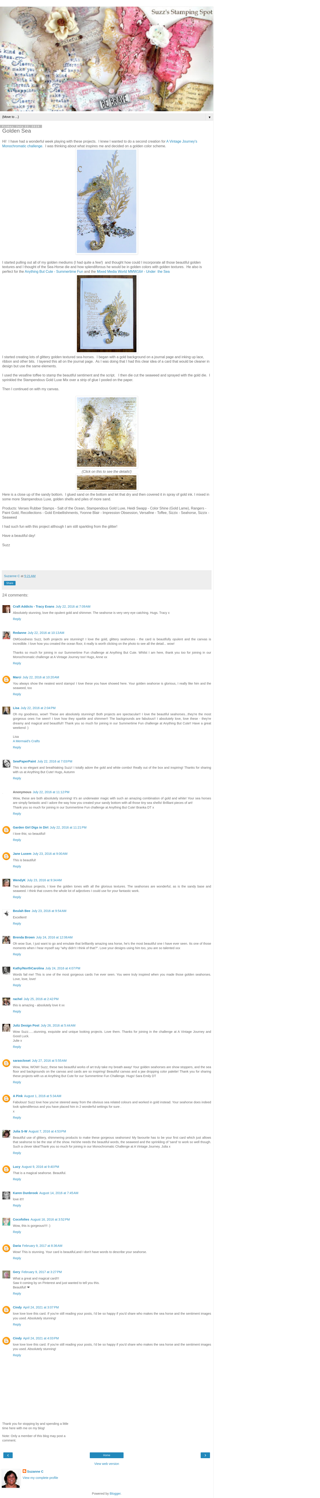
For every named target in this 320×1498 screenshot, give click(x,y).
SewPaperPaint (24, 761)
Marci (17, 677)
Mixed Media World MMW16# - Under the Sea (133, 271)
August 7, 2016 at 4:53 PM (47, 1131)
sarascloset (21, 1060)
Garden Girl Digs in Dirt (30, 827)
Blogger (115, 1493)
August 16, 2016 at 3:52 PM (50, 1219)
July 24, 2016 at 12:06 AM (54, 937)
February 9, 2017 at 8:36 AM (42, 1245)
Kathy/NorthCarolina (28, 968)
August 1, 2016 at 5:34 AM (42, 1096)
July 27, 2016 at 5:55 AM (49, 1060)
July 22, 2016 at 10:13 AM (46, 633)
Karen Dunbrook (25, 1193)
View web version (106, 1464)
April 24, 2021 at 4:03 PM (41, 1338)
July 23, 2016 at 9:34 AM (44, 880)
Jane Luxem (22, 853)
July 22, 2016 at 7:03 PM (54, 761)
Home (106, 1455)
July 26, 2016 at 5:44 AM (58, 1025)
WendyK (19, 880)
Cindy (17, 1307)
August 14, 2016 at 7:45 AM (58, 1193)
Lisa (16, 708)
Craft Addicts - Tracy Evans (33, 606)
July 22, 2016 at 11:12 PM (51, 792)
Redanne (19, 633)
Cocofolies (21, 1219)
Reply (17, 619)
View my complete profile (40, 1478)
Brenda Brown (24, 937)
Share (9, 583)
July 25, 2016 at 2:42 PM (41, 999)
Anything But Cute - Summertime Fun (54, 271)
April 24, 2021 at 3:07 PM (41, 1307)
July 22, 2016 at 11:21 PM (68, 827)
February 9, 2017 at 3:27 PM (42, 1272)
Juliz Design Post (26, 1025)
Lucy (16, 1166)
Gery (16, 1272)
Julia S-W (20, 1131)
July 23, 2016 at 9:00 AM (50, 853)
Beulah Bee (21, 911)
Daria (17, 1245)
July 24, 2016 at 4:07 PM (62, 968)
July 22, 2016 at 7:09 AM (73, 606)
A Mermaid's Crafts (26, 741)
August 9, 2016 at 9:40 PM (40, 1166)
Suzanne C (35, 1471)
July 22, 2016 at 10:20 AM (41, 677)
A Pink (18, 1096)
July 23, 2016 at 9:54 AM (49, 911)
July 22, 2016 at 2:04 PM (38, 708)
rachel (17, 999)
